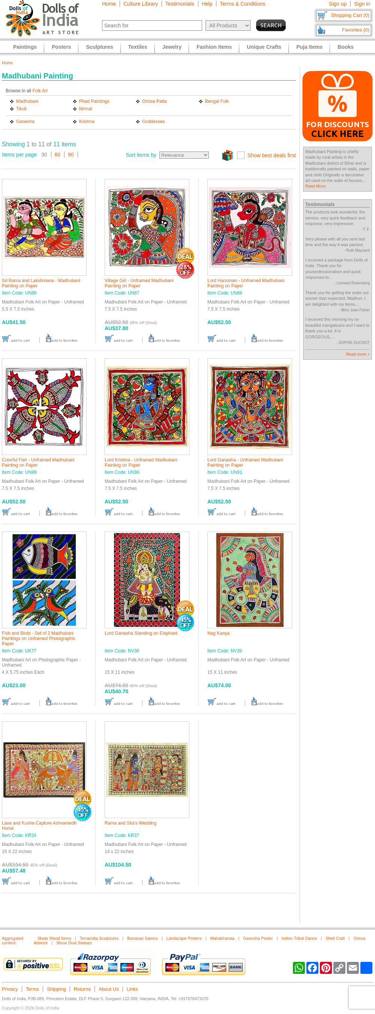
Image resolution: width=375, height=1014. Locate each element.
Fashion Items (214, 47)
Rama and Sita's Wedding (130, 823)
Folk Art (40, 90)
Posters (61, 47)
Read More (315, 186)
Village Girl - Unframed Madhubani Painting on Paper (139, 283)
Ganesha (25, 121)
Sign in (362, 4)
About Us (108, 989)
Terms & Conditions (242, 4)
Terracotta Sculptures (99, 938)
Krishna (86, 121)
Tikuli (21, 108)
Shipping (56, 989)
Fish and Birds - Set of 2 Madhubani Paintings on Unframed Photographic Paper (38, 638)
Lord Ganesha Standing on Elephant (141, 633)
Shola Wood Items (54, 938)
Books (346, 47)
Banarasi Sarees (142, 938)
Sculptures (99, 47)
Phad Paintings (94, 101)
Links (132, 989)
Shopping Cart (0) (350, 15)
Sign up (337, 4)
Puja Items (309, 47)
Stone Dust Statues (74, 942)
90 (71, 155)
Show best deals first (272, 155)
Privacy (10, 989)
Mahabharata (222, 938)
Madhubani (27, 101)
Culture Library (140, 4)
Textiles (137, 47)
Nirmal (85, 108)
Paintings (25, 47)
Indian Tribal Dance (299, 938)
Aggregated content (12, 940)
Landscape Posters (184, 938)
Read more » (358, 354)
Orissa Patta (154, 101)
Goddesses (153, 121)
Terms (32, 989)
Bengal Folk (217, 101)
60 (58, 155)
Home (109, 4)
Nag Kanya (218, 633)
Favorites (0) (355, 30)
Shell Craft (335, 938)
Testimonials (179, 4)
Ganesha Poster (258, 938)
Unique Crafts (264, 47)
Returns (82, 989)
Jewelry (172, 47)
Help (207, 4)
